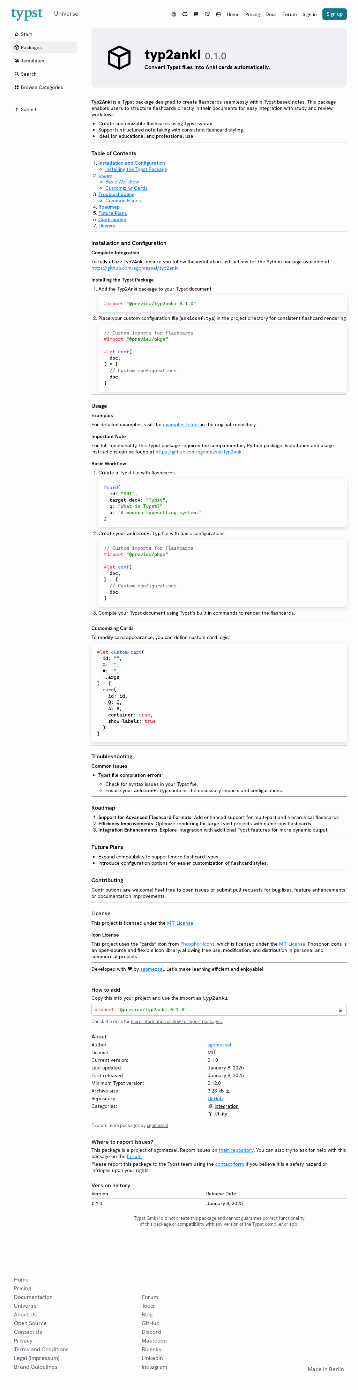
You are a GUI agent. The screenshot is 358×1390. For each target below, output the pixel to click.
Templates (29, 61)
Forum (289, 14)
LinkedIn (152, 1358)
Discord (151, 1332)
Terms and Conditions (41, 1349)
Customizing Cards (126, 188)
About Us (25, 1314)
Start (23, 34)
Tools (148, 1305)
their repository (236, 1150)
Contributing (112, 219)
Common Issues (123, 200)
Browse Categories (38, 87)
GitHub (215, 1098)
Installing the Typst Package (136, 169)
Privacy (23, 1340)
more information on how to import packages (177, 1021)
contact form (229, 1164)
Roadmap (109, 207)
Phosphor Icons (197, 944)
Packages (28, 47)
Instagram (154, 1366)
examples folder (181, 424)
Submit (25, 109)
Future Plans (112, 213)
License (106, 226)
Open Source (30, 1323)
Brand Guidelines (36, 1366)
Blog (147, 1314)
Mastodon (154, 1340)
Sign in (310, 14)
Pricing (252, 14)
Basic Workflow (122, 182)
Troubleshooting (116, 194)
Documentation (33, 1297)
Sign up (335, 14)
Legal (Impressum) (36, 1358)
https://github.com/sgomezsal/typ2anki (134, 268)
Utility (221, 1114)
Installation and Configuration (131, 163)
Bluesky (152, 1349)
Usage (105, 175)
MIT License (180, 923)
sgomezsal (152, 969)
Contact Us (28, 1332)
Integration (227, 1106)
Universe (25, 1305)
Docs (271, 14)
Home (233, 14)
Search (25, 74)
